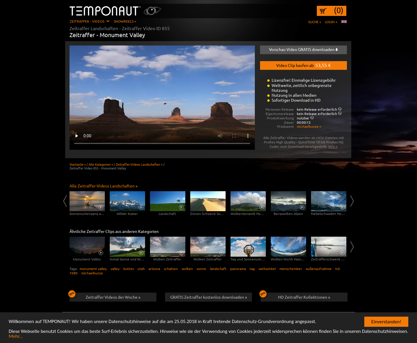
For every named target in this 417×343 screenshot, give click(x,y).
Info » (332, 146)
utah (141, 268)
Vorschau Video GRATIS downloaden (303, 49)
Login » (331, 21)
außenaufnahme (319, 268)
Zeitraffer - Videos (87, 21)
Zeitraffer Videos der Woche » (105, 296)
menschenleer (290, 268)
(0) (338, 10)
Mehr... (16, 336)
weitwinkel (267, 268)
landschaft (218, 268)
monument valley (93, 268)
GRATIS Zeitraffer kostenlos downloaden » (208, 297)
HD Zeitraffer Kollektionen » (295, 296)
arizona (154, 268)
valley (115, 268)
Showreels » (125, 21)
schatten (171, 268)
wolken (187, 268)
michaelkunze (92, 273)
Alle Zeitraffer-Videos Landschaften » (104, 185)
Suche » (314, 21)
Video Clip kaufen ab (303, 65)
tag (252, 268)
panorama (238, 268)
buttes (128, 268)
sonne (201, 268)
